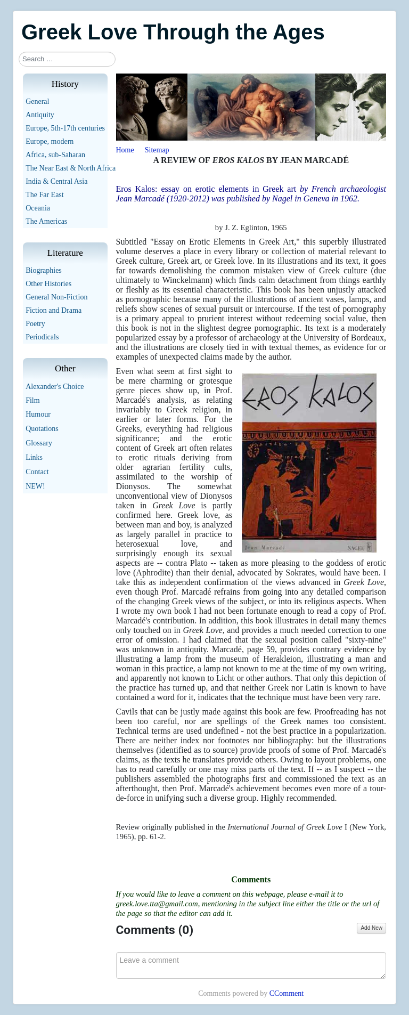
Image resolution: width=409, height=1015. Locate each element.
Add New (371, 928)
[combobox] (67, 59)
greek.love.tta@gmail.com (157, 903)
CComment (286, 993)
